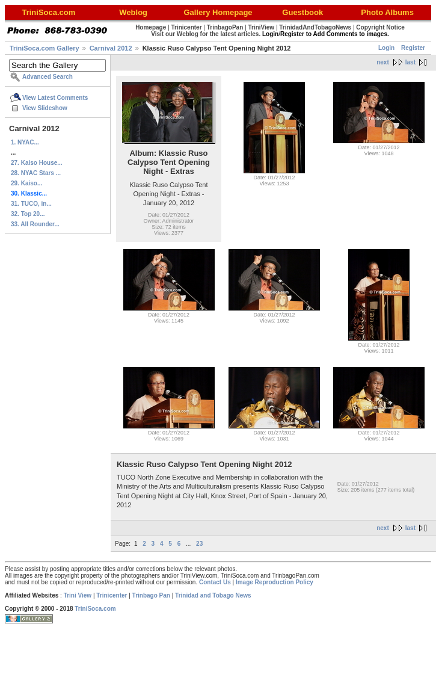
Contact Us (215, 582)
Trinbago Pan (151, 595)
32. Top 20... (28, 214)
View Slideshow (44, 108)
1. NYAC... (25, 142)
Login (386, 48)
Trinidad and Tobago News (213, 595)
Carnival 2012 (111, 48)
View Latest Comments (55, 97)
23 (199, 543)
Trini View (78, 595)
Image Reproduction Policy (274, 582)
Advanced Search (47, 76)
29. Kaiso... (26, 183)
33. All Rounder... (35, 224)
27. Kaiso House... (37, 162)
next (382, 62)
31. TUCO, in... (31, 203)
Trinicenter (111, 595)
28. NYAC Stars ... (36, 173)
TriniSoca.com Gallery (44, 48)
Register (413, 48)
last (410, 62)
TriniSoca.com (95, 608)
